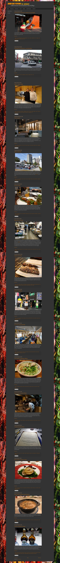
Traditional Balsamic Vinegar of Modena (28, 553)
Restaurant (23, 112)
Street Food (27, 74)
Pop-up (31, 213)
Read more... (15, 109)
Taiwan (31, 74)
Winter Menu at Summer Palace (20, 459)
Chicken (20, 284)
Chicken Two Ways (18, 255)
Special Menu (26, 112)
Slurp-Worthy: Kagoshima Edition (21, 358)
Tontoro (38, 386)
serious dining (35, 519)
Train (23, 352)
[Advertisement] (27, 44)
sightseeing (18, 352)
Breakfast (18, 74)
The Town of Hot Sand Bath (19, 324)
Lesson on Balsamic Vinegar (19, 526)
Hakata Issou (24, 420)
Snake (38, 519)
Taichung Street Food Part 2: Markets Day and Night (24, 12)
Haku (15, 112)
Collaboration (25, 111)
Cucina (27, 552)
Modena (37, 552)
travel (33, 74)
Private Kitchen (26, 519)
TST (32, 112)
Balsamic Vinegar (19, 552)
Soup (34, 386)
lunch (21, 112)
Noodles (30, 386)
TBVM (23, 553)
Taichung (29, 74)
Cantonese (18, 519)
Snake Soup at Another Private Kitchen (22, 494)
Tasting (21, 553)
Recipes (24, 8)
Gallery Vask (39, 111)
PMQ (29, 213)
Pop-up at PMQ (17, 185)
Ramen (32, 386)
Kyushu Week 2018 (37, 284)
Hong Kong (12, 8)
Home (8, 8)
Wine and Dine (18, 488)
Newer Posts (16, 557)
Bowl (17, 420)
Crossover (30, 111)
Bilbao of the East (17, 151)
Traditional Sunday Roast (19, 426)
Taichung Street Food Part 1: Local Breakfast (23, 48)
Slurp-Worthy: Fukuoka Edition (20, 393)
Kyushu (34, 284)
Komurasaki (21, 386)
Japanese (29, 284)
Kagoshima (31, 284)
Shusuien (16, 352)
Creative (28, 111)
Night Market (23, 74)
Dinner (21, 213)
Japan (27, 284)
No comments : (16, 39)
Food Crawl (21, 74)
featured (32, 111)
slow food (19, 553)
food (23, 284)
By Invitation (21, 111)
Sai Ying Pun (32, 519)
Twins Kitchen (17, 214)
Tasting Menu (29, 112)
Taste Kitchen (39, 213)
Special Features (28, 8)
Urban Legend (17, 118)
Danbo (19, 420)
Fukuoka (25, 284)
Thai (15, 214)
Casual (18, 284)
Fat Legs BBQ (23, 213)
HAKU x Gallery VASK (18, 84)
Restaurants (16, 8)
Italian (35, 552)
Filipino (35, 111)
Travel (21, 8)
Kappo (20, 112)
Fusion (36, 111)
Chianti (25, 552)
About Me (33, 8)
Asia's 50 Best (18, 111)
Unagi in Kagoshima (18, 290)
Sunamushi (21, 352)
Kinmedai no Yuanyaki (18, 220)
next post (36, 174)
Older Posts (39, 557)
